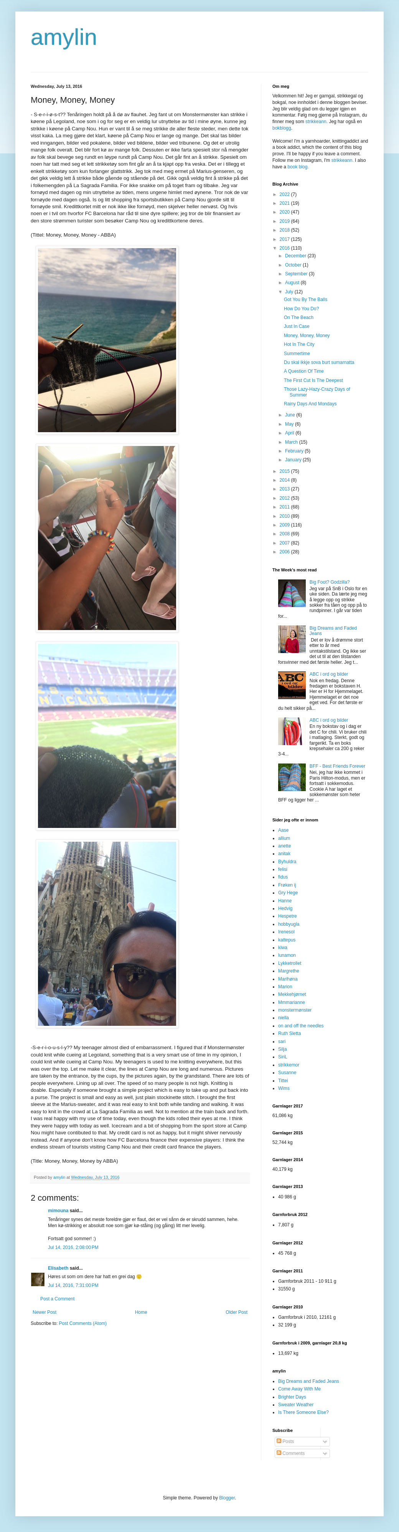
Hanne (285, 900)
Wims (284, 1088)
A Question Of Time (304, 371)
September (297, 273)
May (290, 424)
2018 (285, 230)
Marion (285, 986)
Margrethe (288, 971)
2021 (285, 203)
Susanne (287, 1072)
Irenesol (286, 932)
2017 (285, 239)
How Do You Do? (301, 308)
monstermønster (295, 1010)
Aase (283, 830)
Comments (291, 1453)
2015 (285, 471)
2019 (285, 221)
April (290, 433)
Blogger (227, 1498)
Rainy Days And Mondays (310, 403)
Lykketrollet (289, 963)
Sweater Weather (296, 1404)
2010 (285, 516)
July (290, 292)
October (294, 265)
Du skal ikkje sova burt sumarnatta (319, 362)
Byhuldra (287, 861)
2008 (285, 533)
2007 (285, 543)
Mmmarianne (291, 1002)
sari (281, 1041)
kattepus (286, 940)
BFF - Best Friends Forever (337, 766)
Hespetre (287, 916)
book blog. (297, 166)
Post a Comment (57, 1299)
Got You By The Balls (305, 299)
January (294, 459)
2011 (285, 507)
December (296, 255)
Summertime (297, 353)
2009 (285, 525)
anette (284, 846)
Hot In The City (299, 344)
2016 (285, 248)
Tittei (283, 1080)
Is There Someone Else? (303, 1412)
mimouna (58, 1210)
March (292, 442)
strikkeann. (316, 121)
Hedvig (285, 908)
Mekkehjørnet (292, 994)
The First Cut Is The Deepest (313, 380)
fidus (283, 877)
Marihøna (288, 979)
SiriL (282, 1057)
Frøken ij (287, 885)
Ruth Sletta (289, 1033)
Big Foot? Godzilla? (330, 582)
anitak (284, 853)
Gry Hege (288, 892)
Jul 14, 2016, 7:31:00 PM (73, 1285)
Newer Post (44, 1312)
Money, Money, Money (307, 335)
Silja (282, 1049)
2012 (285, 498)
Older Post (236, 1312)
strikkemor (288, 1065)
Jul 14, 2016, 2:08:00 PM (73, 1247)
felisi (282, 869)
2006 (285, 552)
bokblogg (281, 128)
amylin (64, 37)
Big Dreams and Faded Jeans (308, 1381)
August (293, 282)
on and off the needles (301, 1025)
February (295, 451)
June (290, 415)
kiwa (282, 947)
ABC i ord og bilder (329, 674)
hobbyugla (288, 924)
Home (141, 1312)
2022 (285, 194)
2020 (285, 212)
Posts (285, 1441)
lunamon (287, 955)
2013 (285, 489)
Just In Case (297, 326)
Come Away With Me (299, 1389)
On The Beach (298, 317)
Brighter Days (292, 1397)
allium (284, 838)
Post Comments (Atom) (83, 1323)
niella (283, 1017)
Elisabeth (58, 1268)
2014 (285, 480)
